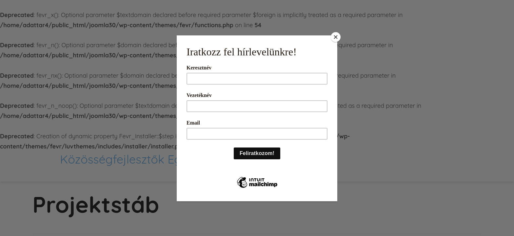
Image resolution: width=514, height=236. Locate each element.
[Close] (336, 37)
